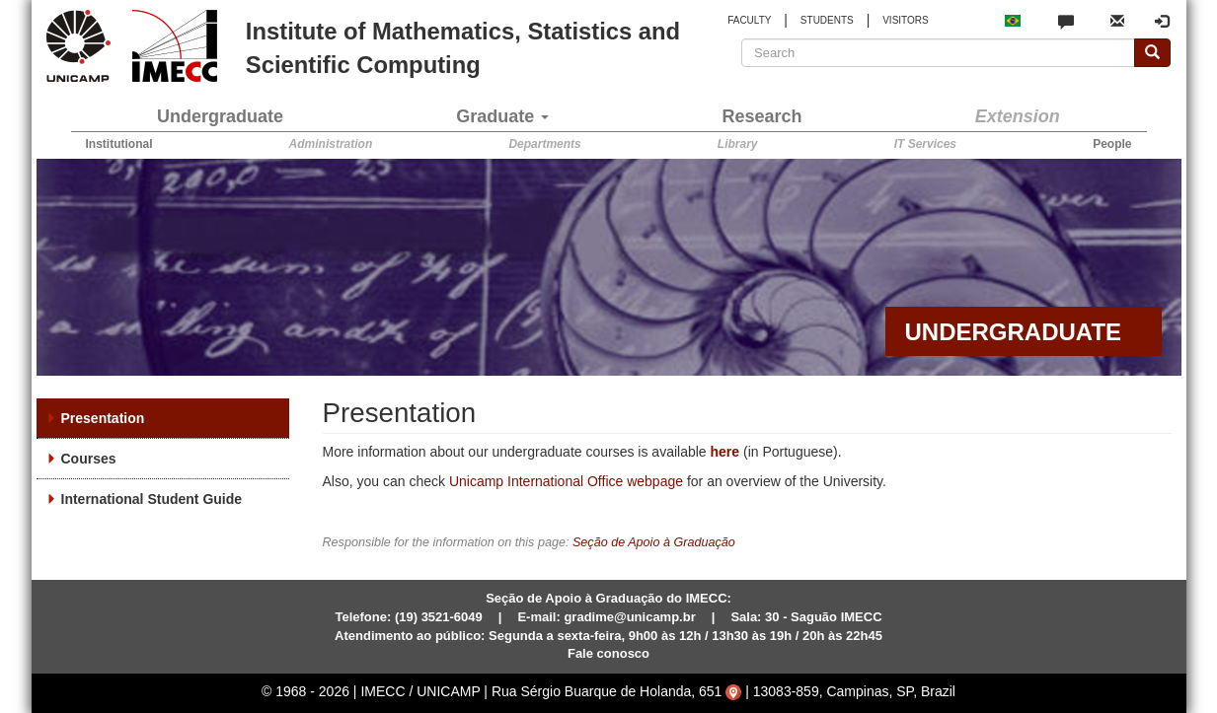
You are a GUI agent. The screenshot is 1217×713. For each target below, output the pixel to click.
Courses (88, 458)
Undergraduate (220, 116)
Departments (544, 144)
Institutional (119, 144)
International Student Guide (152, 499)
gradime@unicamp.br (629, 616)
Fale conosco (608, 653)
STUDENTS (827, 20)
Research (762, 116)
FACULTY (749, 20)
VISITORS (905, 20)
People (1112, 144)
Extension (1017, 116)
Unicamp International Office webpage (566, 481)
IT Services (925, 144)
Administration (331, 144)
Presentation (103, 418)
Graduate (502, 116)
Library (738, 144)
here (725, 452)
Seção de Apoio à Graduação (653, 542)
